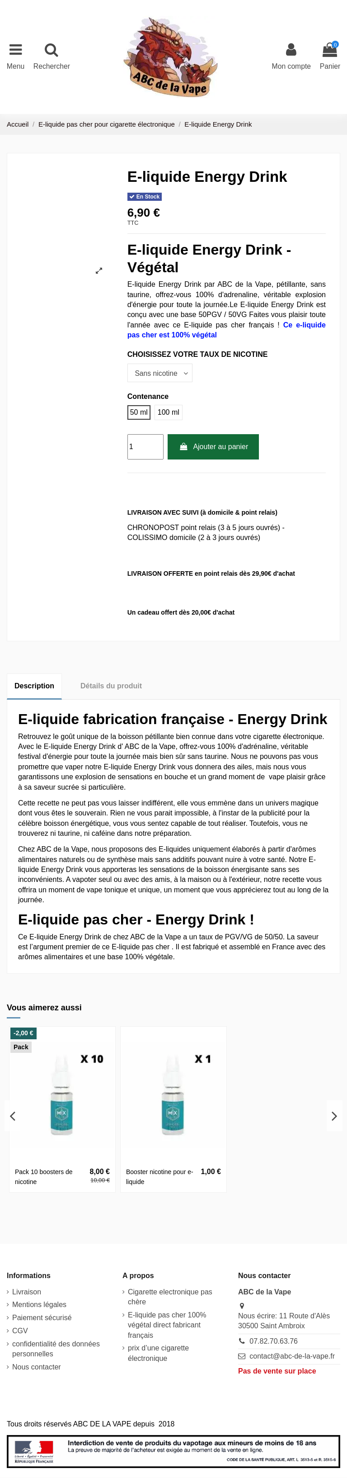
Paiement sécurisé (42, 1318)
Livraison (26, 1292)
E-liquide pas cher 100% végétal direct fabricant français (167, 1325)
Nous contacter (36, 1367)
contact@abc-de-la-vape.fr (292, 1356)
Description (34, 686)
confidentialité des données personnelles (56, 1349)
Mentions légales (39, 1305)
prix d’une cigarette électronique (158, 1353)
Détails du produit (111, 686)
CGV (20, 1331)
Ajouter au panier (213, 447)
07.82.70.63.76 (273, 1341)
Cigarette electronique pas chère (170, 1297)
